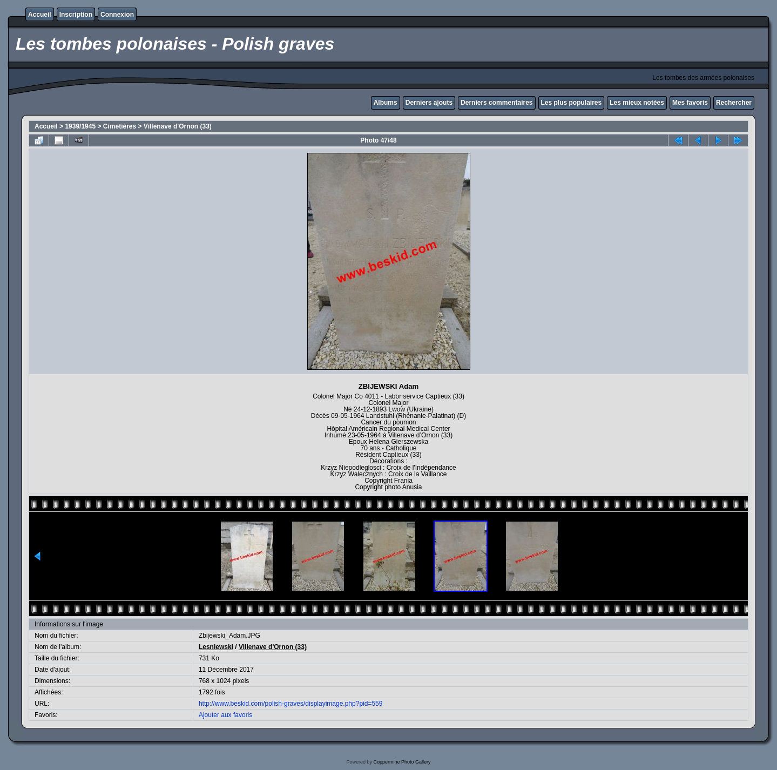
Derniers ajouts (429, 102)
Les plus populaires (571, 102)
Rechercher (734, 102)
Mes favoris (690, 102)
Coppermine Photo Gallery (401, 762)
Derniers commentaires (496, 102)
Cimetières (119, 126)
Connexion (117, 14)
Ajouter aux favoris (225, 715)
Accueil (39, 14)
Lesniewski (216, 647)
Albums (385, 102)
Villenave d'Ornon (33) (178, 126)
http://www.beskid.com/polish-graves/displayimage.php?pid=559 (291, 703)
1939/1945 (80, 126)
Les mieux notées (637, 102)
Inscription (75, 14)
